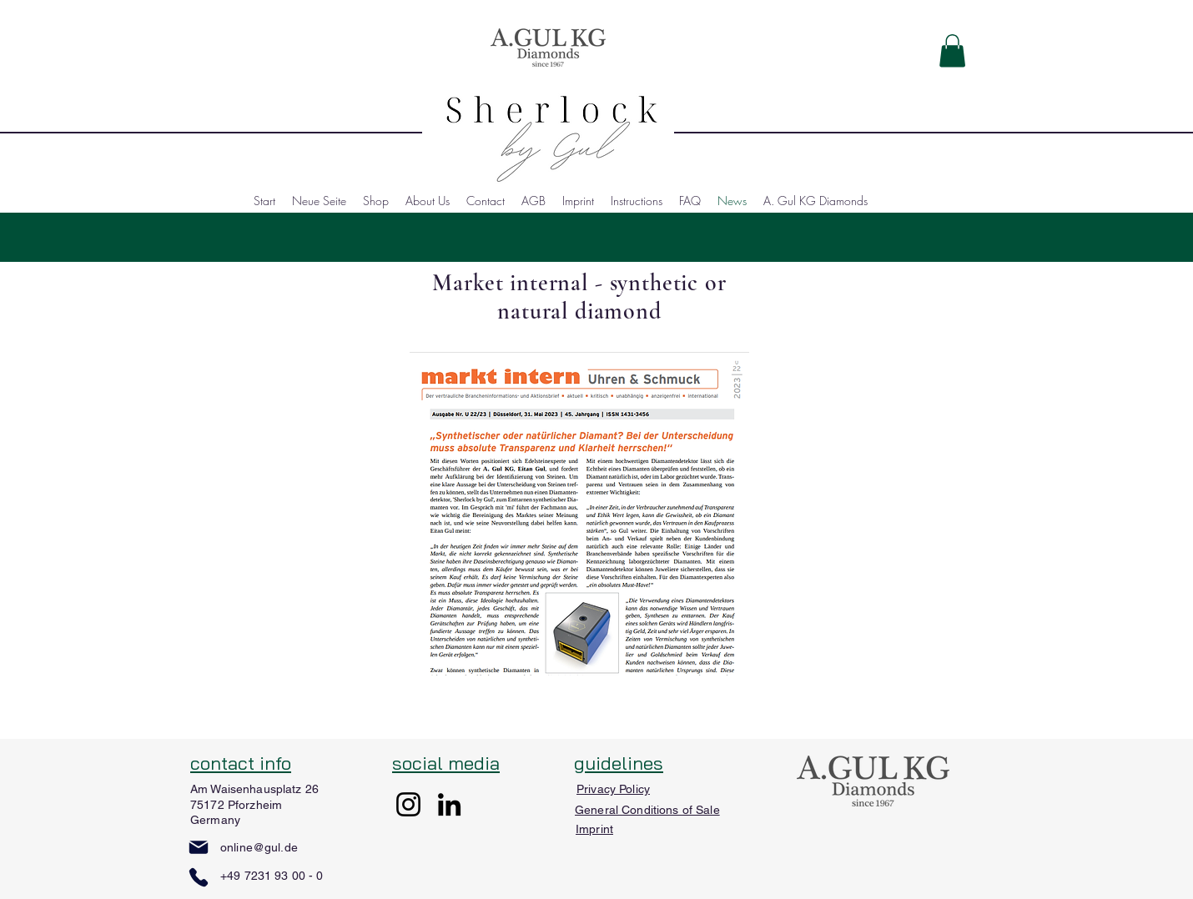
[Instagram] (408, 804)
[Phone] (198, 877)
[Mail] (198, 847)
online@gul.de (259, 847)
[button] (952, 50)
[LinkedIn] (449, 804)
